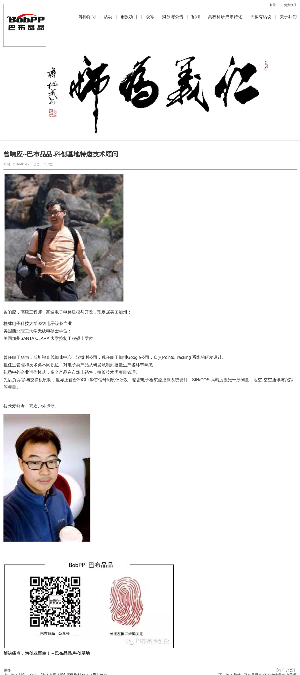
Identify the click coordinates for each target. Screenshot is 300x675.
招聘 (195, 16)
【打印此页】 (285, 670)
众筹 (150, 16)
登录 (273, 5)
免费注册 (290, 5)
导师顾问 (87, 16)
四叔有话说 (260, 16)
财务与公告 (172, 16)
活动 (108, 16)
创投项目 (129, 16)
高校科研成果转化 (225, 16)
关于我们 (288, 16)
